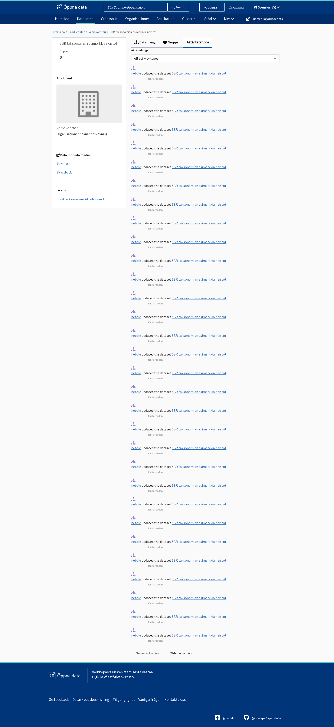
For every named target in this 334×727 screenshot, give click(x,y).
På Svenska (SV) (267, 7)
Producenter (77, 32)
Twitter (62, 163)
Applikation (165, 18)
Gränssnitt (109, 18)
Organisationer (137, 18)
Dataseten (85, 18)
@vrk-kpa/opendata (262, 717)
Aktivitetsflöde (197, 42)
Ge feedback (59, 699)
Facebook (64, 172)
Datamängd (145, 42)
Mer (229, 18)
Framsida (59, 32)
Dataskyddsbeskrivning (90, 699)
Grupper (171, 42)
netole (136, 73)
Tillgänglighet (124, 699)
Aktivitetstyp (139, 50)
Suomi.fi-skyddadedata (267, 19)
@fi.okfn (225, 717)
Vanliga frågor (149, 699)
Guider (189, 18)
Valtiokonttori (97, 32)
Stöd (210, 18)
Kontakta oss (175, 699)
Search (178, 7)
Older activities (181, 653)
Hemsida (62, 18)
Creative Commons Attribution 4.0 (81, 199)
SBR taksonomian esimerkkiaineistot (133, 32)
